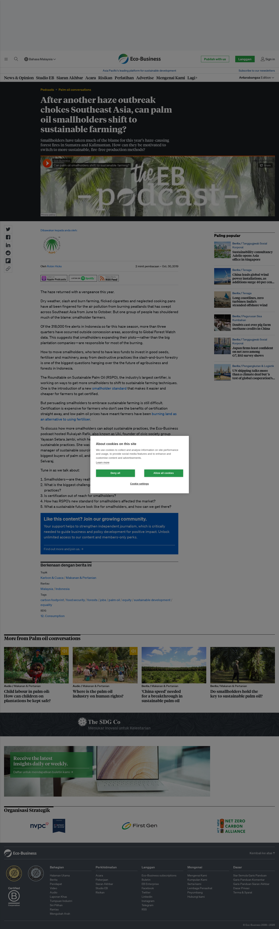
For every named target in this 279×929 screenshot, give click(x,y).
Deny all (115, 473)
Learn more (102, 462)
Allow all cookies (163, 473)
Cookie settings (139, 483)
